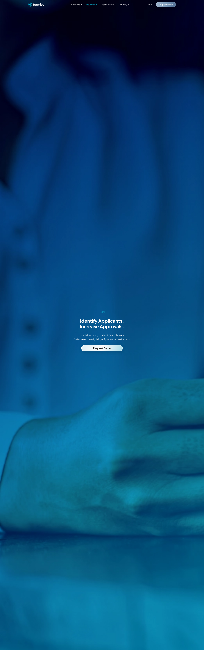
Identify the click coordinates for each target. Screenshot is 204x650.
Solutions (77, 4)
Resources (108, 4)
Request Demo (166, 4)
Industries (92, 4)
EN (150, 4)
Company (124, 4)
